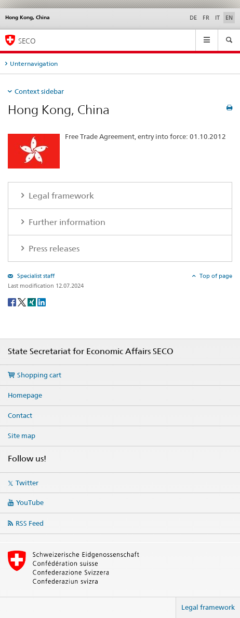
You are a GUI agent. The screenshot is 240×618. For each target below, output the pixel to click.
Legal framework (208, 607)
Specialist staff (35, 275)
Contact (20, 415)
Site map (21, 435)
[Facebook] (13, 301)
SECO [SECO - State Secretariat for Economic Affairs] (27, 40)
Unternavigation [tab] (34, 63)
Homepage (25, 395)
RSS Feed (30, 523)
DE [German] (193, 17)
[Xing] (32, 301)
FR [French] (206, 17)
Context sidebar (39, 91)
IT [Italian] (217, 17)
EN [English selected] (229, 17)
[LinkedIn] (41, 301)
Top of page (215, 275)
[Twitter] (23, 301)
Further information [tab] (65, 222)
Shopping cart (39, 375)
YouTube (30, 502)
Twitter (27, 483)
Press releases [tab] (52, 249)
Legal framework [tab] (60, 196)
